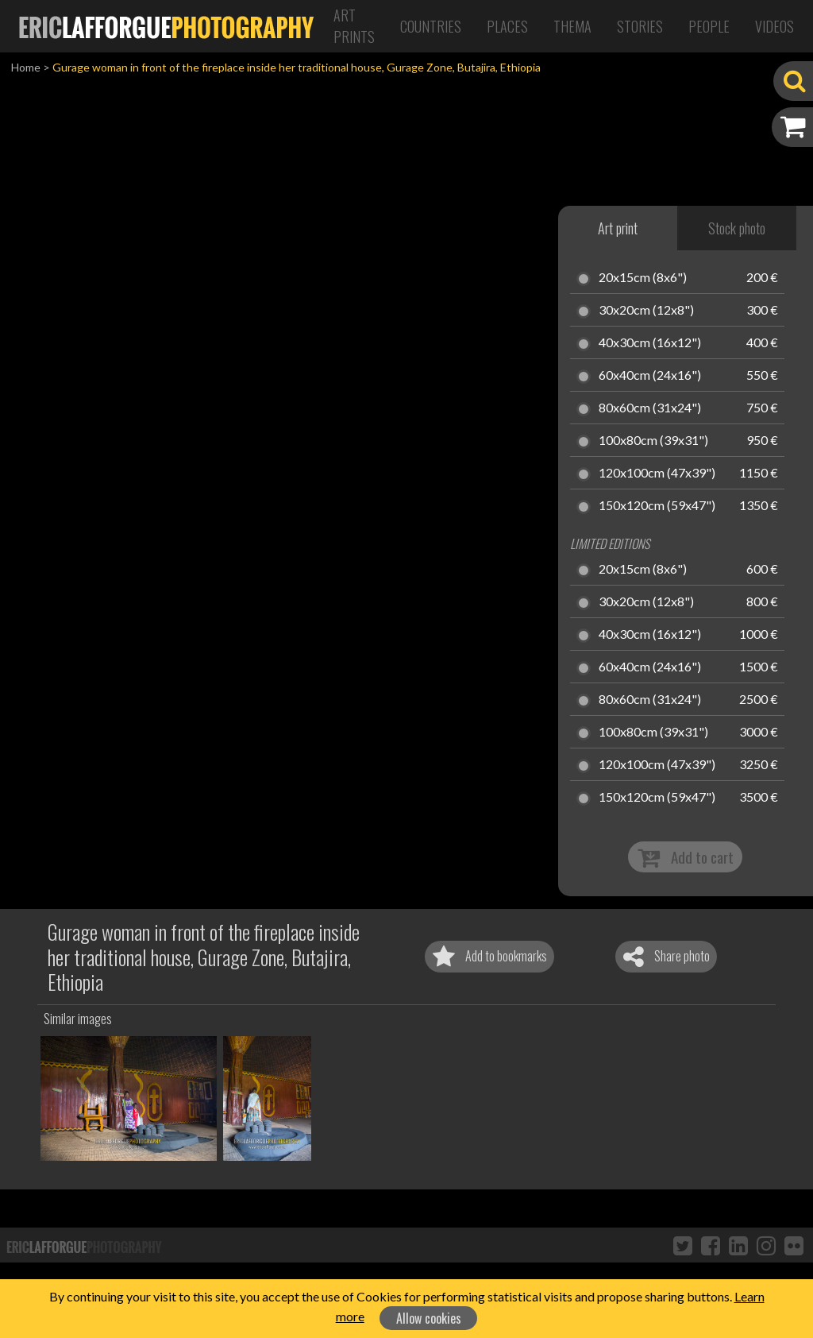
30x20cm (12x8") (646, 310)
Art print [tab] (618, 228)
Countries (430, 26)
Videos (774, 26)
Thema (572, 26)
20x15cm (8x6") (643, 278)
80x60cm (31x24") (650, 408)
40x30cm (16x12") (650, 343)
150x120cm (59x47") (657, 506)
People (709, 26)
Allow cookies (428, 1318)
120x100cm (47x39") (657, 473)
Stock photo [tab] (736, 228)
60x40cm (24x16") (650, 375)
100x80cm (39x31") (653, 441)
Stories (640, 26)
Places (507, 26)
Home (25, 67)
